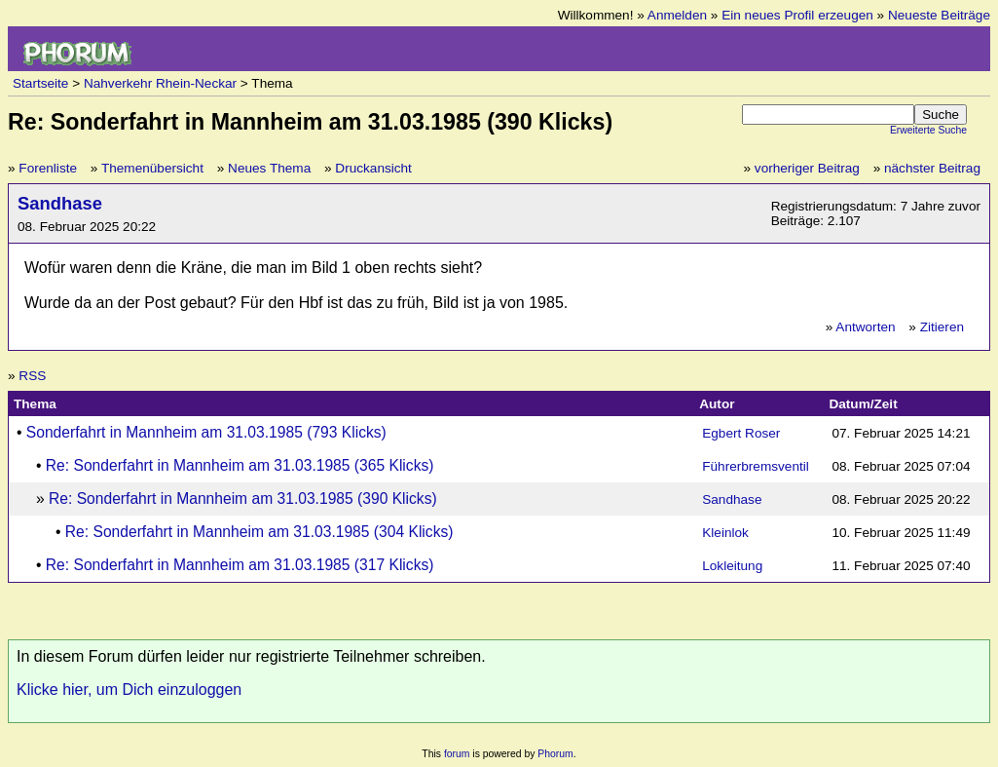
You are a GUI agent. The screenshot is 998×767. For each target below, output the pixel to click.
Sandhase (60, 203)
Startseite (40, 83)
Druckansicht (373, 168)
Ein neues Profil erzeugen (797, 15)
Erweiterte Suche (928, 130)
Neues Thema (269, 168)
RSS (32, 375)
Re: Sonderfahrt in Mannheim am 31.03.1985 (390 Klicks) (243, 498)
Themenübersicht (152, 168)
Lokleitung (732, 565)
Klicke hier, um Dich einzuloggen (129, 689)
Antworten (865, 327)
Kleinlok (725, 532)
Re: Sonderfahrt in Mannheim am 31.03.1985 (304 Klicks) (259, 531)
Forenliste (47, 168)
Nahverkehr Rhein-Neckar (160, 83)
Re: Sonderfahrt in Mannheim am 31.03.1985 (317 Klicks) (240, 564)
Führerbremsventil (755, 466)
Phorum (555, 753)
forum (457, 753)
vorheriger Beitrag (807, 168)
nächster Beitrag (932, 168)
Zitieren (942, 327)
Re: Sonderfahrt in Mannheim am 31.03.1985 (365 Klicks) (240, 465)
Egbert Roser (741, 433)
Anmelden (677, 15)
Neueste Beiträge (939, 15)
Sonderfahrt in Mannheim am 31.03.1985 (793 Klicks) (206, 432)
